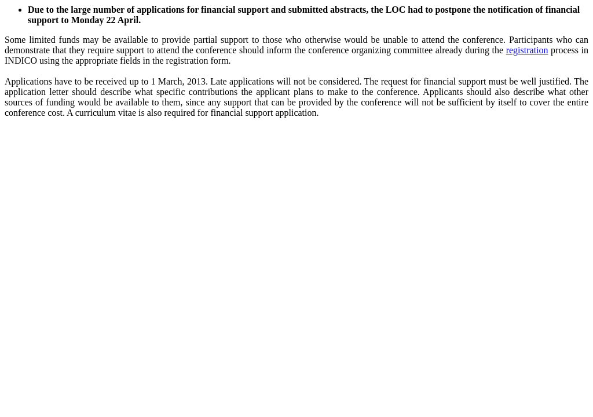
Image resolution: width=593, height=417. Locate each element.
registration (527, 50)
